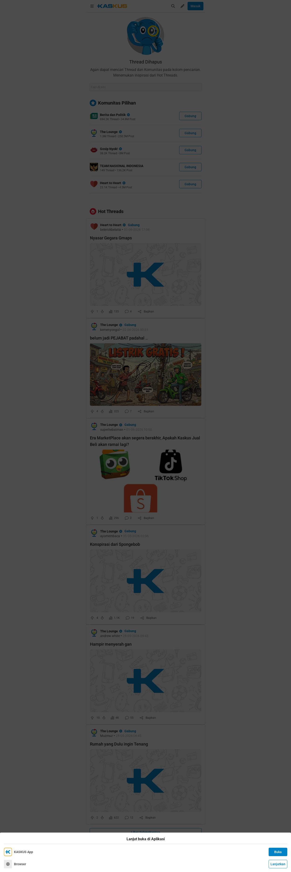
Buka (278, 852)
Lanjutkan (277, 864)
